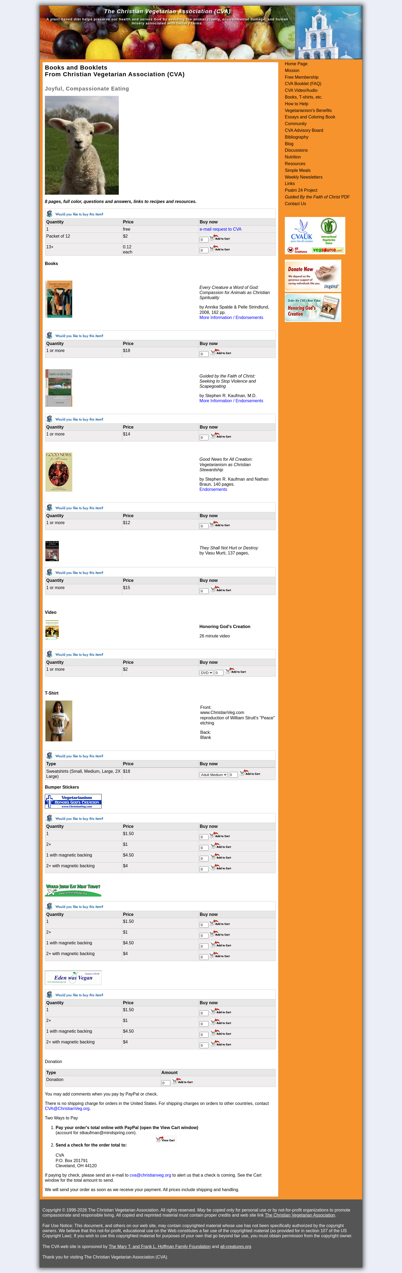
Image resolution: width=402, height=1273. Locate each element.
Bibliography (296, 137)
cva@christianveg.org (150, 1175)
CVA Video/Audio (301, 90)
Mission (292, 70)
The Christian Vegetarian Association (300, 1215)
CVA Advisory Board (304, 130)
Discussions (296, 150)
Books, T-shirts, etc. (303, 97)
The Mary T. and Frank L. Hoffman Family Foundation (160, 1246)
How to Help (296, 103)
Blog (289, 144)
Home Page (296, 63)
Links (290, 183)
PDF (345, 197)
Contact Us (295, 203)
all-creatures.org (235, 1246)
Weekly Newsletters (303, 177)
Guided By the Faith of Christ (312, 197)
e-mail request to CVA (220, 229)
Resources (295, 163)
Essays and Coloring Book (310, 117)
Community (296, 123)
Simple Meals (298, 170)
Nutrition (293, 157)
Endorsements (213, 489)
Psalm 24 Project (301, 190)
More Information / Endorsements (231, 317)
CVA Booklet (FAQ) (303, 83)
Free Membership (301, 77)
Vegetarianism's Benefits (308, 110)
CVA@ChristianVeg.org (67, 1108)
